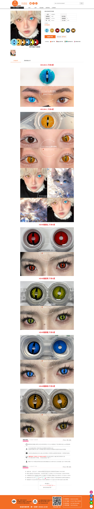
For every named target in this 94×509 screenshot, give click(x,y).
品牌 (35, 7)
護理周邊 (48, 7)
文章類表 (54, 7)
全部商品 (17, 7)
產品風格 (41, 7)
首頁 (29, 7)
